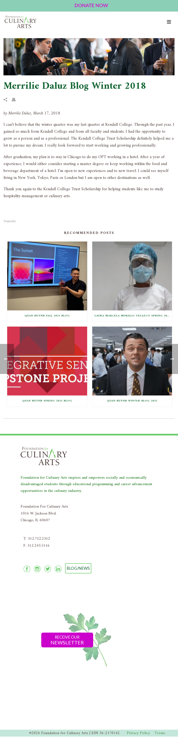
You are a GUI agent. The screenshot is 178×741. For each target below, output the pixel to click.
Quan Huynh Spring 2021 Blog (47, 400)
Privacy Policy (138, 733)
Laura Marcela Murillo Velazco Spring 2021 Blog (133, 315)
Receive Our (67, 640)
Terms (160, 733)
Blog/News (78, 568)
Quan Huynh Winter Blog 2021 (132, 400)
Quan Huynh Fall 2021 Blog (47, 315)
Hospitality (9, 221)
